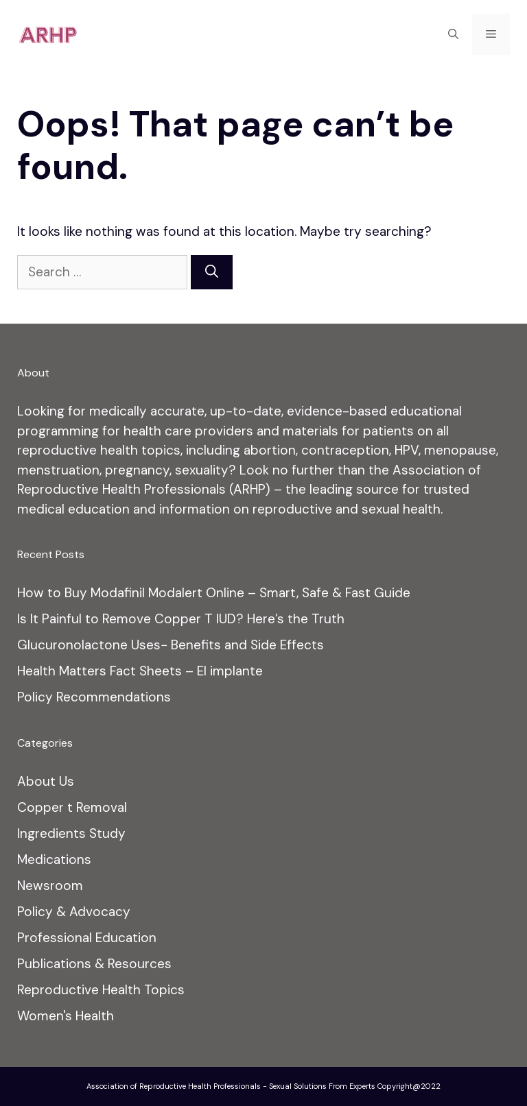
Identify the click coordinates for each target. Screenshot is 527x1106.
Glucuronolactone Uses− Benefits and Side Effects (170, 644)
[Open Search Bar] (453, 34)
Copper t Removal (72, 807)
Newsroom (50, 885)
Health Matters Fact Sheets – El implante (140, 671)
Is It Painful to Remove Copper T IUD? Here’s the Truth (180, 618)
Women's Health (65, 1015)
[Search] (212, 272)
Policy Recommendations (94, 697)
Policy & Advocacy (73, 911)
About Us (45, 781)
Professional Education (86, 937)
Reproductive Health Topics (101, 989)
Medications (54, 859)
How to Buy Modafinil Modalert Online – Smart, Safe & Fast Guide (213, 592)
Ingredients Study (71, 833)
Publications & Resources (94, 963)
